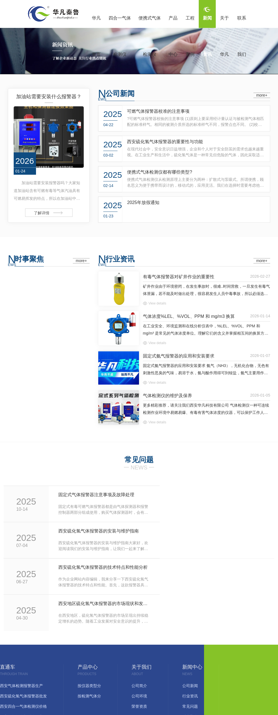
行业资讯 (120, 259)
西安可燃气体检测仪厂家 (21, 645)
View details (157, 303)
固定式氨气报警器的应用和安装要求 (178, 356)
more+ (261, 95)
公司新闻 (120, 93)
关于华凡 (224, 22)
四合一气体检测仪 (120, 22)
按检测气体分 (89, 624)
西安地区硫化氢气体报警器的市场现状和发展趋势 (226, 531)
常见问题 (190, 634)
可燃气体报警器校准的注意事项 (158, 111)
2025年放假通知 (143, 202)
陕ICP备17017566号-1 (116, 681)
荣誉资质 (139, 634)
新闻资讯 (207, 22)
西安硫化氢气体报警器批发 (23, 624)
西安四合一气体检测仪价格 (23, 634)
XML (175, 681)
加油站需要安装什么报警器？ (49, 96)
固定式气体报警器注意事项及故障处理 (89, 494)
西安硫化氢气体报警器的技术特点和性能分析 (91, 531)
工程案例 (190, 22)
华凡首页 (96, 22)
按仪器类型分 (89, 614)
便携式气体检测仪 (149, 22)
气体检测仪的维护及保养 (167, 395)
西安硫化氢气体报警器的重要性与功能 (165, 141)
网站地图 (148, 681)
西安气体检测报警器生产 (21, 614)
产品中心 (173, 22)
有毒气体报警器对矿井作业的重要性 (178, 276)
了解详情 (41, 213)
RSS (164, 681)
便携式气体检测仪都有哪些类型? (159, 172)
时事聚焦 (29, 259)
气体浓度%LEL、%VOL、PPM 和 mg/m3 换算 (189, 316)
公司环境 (139, 624)
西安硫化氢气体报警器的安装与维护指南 (226, 494)
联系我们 (241, 22)
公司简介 (139, 614)
